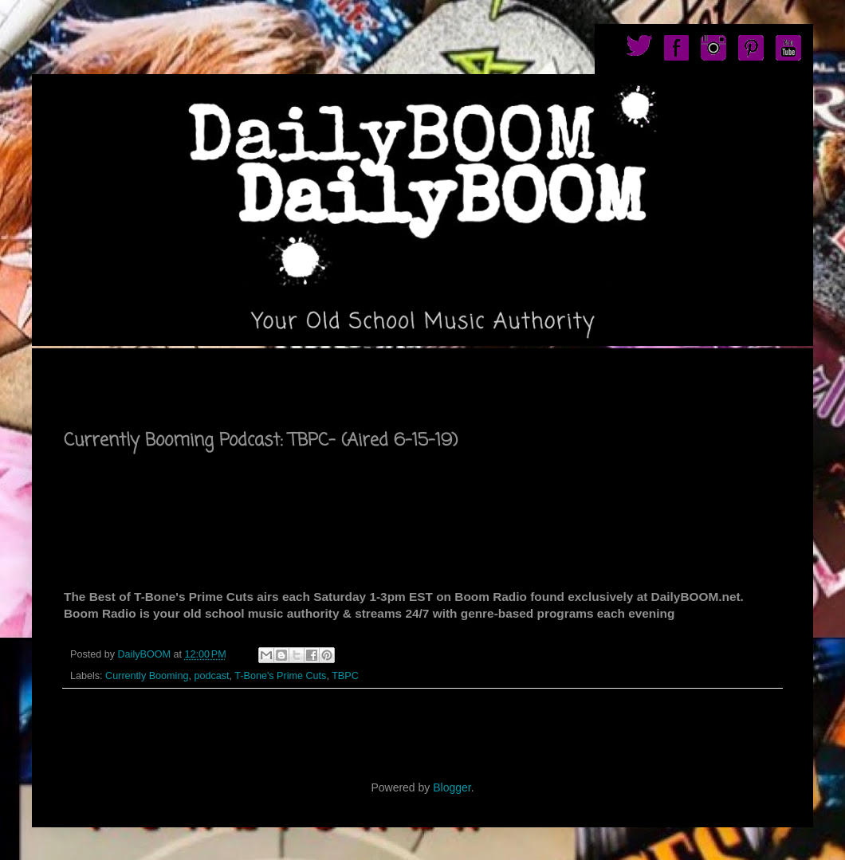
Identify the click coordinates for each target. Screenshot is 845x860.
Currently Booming (146, 675)
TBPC (345, 675)
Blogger (451, 787)
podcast (211, 675)
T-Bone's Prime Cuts (280, 675)
